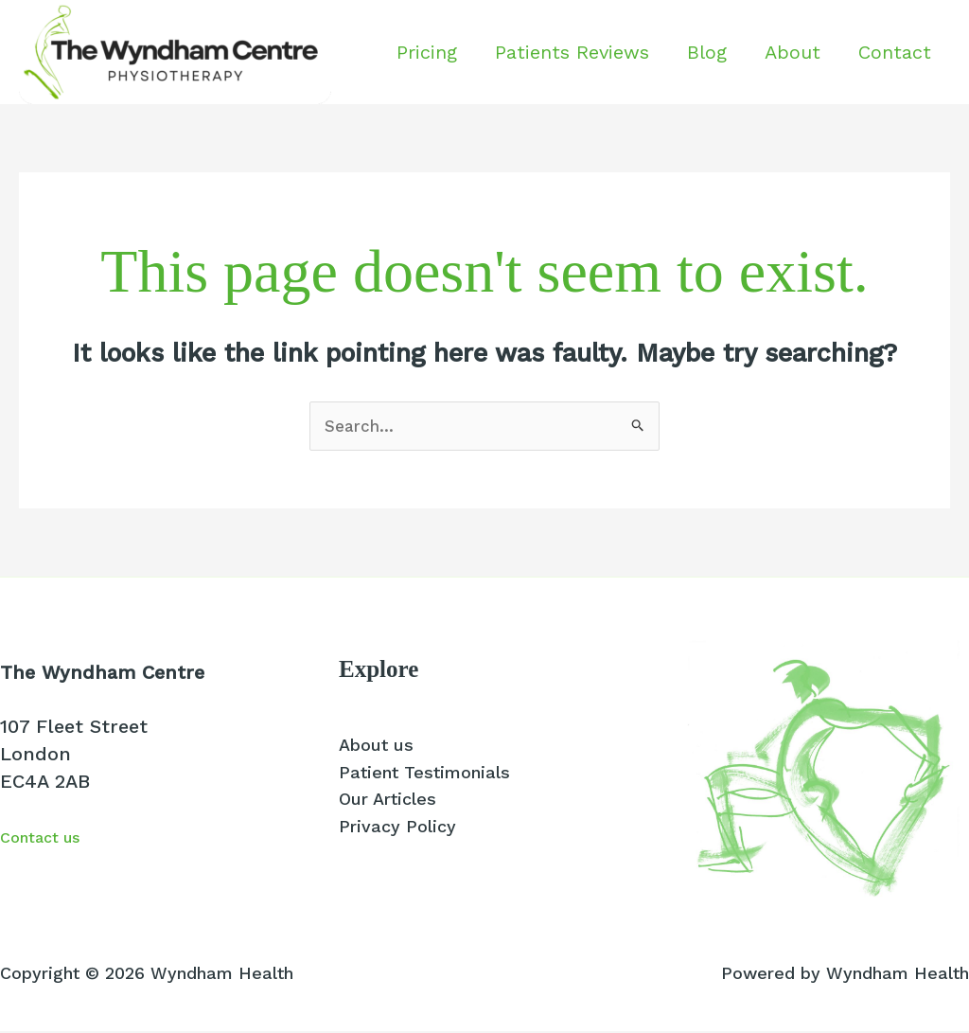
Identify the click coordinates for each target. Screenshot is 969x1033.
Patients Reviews (572, 52)
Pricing (426, 52)
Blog (707, 52)
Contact (894, 52)
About (792, 52)
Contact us (51, 838)
